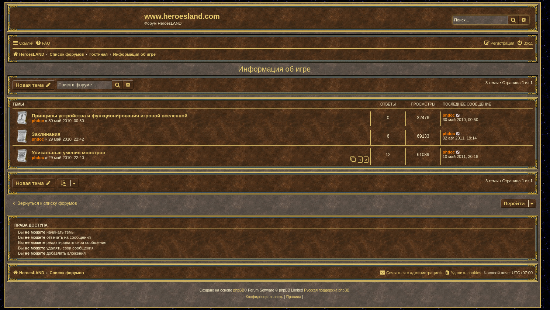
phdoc (38, 120)
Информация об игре (274, 69)
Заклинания (46, 134)
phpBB (238, 290)
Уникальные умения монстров (68, 152)
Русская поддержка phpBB (326, 290)
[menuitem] (42, 43)
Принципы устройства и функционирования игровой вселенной (109, 115)
